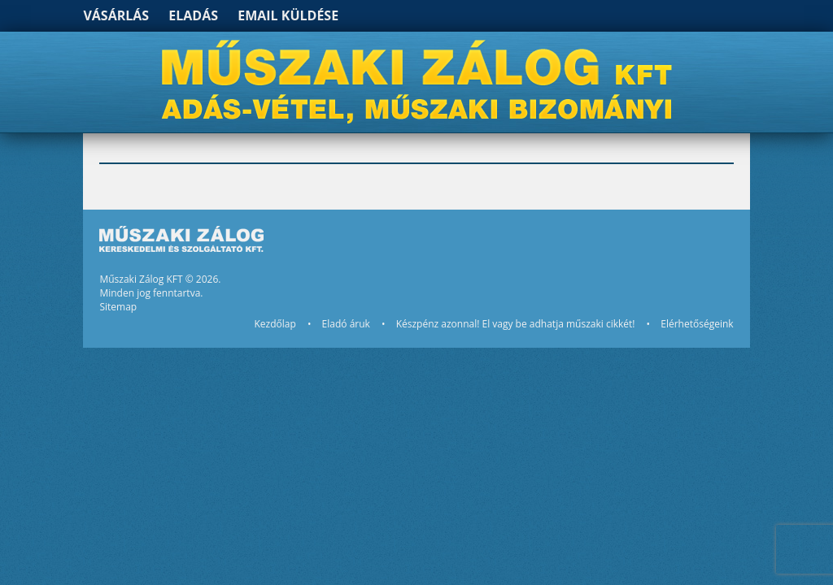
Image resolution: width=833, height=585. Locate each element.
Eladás (193, 15)
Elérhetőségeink (697, 324)
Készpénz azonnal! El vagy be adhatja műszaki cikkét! (515, 324)
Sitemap (118, 307)
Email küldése (288, 15)
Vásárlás (116, 15)
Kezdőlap (274, 324)
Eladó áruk (346, 324)
